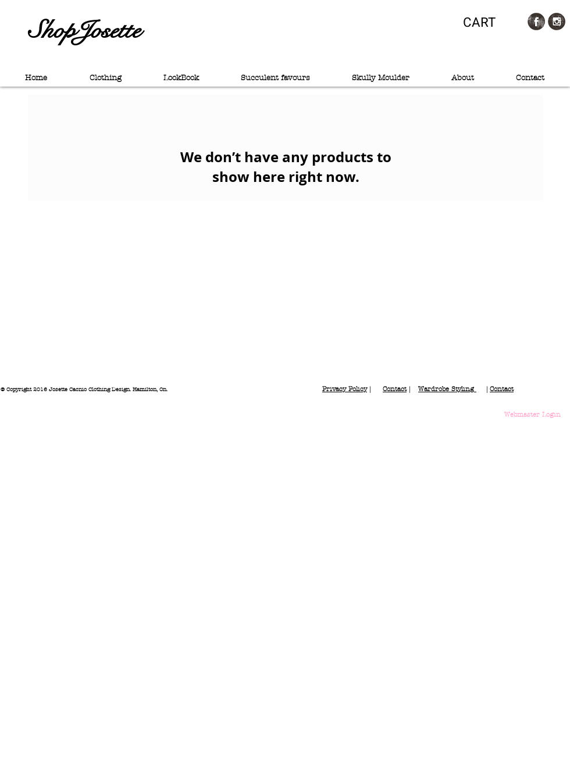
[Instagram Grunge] (556, 21)
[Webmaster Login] (532, 415)
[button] (487, 22)
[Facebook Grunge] (536, 21)
